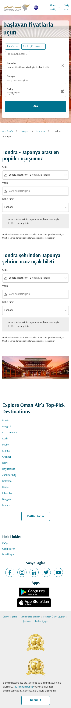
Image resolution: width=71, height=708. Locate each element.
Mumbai (6, 505)
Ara (35, 106)
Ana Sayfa (7, 131)
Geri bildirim (8, 549)
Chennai (6, 457)
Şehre (14, 617)
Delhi (5, 463)
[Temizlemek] (63, 65)
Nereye (11, 76)
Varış (5, 183)
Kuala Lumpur (9, 432)
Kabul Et (35, 700)
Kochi (5, 438)
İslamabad (7, 493)
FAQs (5, 543)
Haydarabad (8, 469)
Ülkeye (6, 617)
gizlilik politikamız (24, 686)
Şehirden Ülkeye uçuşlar (54, 617)
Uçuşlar (24, 131)
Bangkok (6, 426)
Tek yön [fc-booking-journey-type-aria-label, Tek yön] (10, 46)
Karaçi (5, 487)
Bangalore (7, 499)
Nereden (11, 63)
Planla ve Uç (56, 7)
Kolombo (7, 481)
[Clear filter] (65, 175)
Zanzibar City (9, 475)
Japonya (40, 131)
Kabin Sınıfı (8, 199)
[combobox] (35, 175)
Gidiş (10, 89)
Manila (6, 450)
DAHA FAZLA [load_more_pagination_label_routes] (35, 516)
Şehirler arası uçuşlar (30, 617)
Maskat (6, 420)
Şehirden (26, 621)
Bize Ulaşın (8, 554)
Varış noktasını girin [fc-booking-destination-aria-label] (17, 80)
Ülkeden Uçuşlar (41, 621)
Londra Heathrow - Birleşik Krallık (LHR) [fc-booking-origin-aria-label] (28, 67)
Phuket (5, 444)
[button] (33, 47)
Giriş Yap (66, 7)
